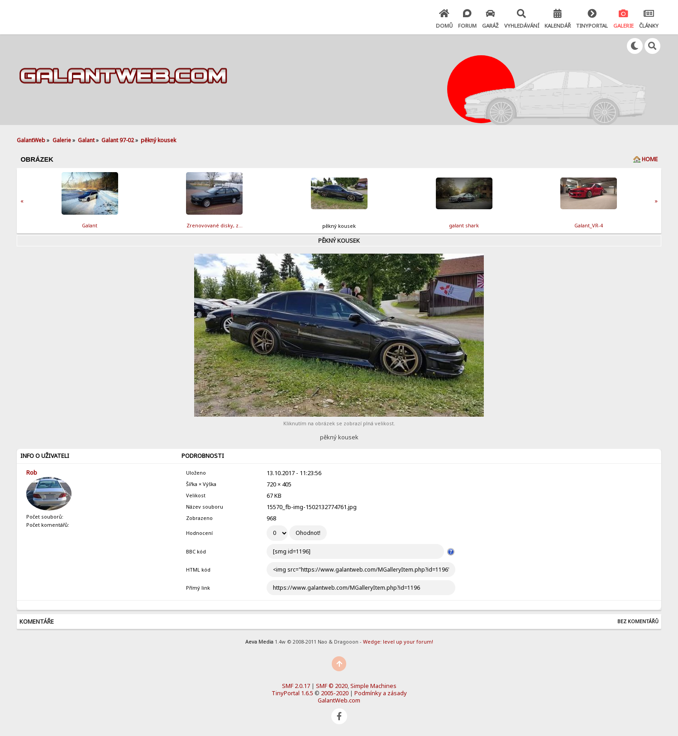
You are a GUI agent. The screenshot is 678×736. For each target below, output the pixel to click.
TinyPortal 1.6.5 (292, 693)
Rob (31, 472)
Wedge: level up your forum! (398, 641)
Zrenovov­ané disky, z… (214, 225)
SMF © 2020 (332, 686)
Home (650, 159)
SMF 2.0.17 (296, 686)
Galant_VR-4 (588, 225)
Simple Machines (373, 686)
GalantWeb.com (339, 700)
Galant (89, 225)
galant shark (464, 225)
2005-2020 (335, 693)
